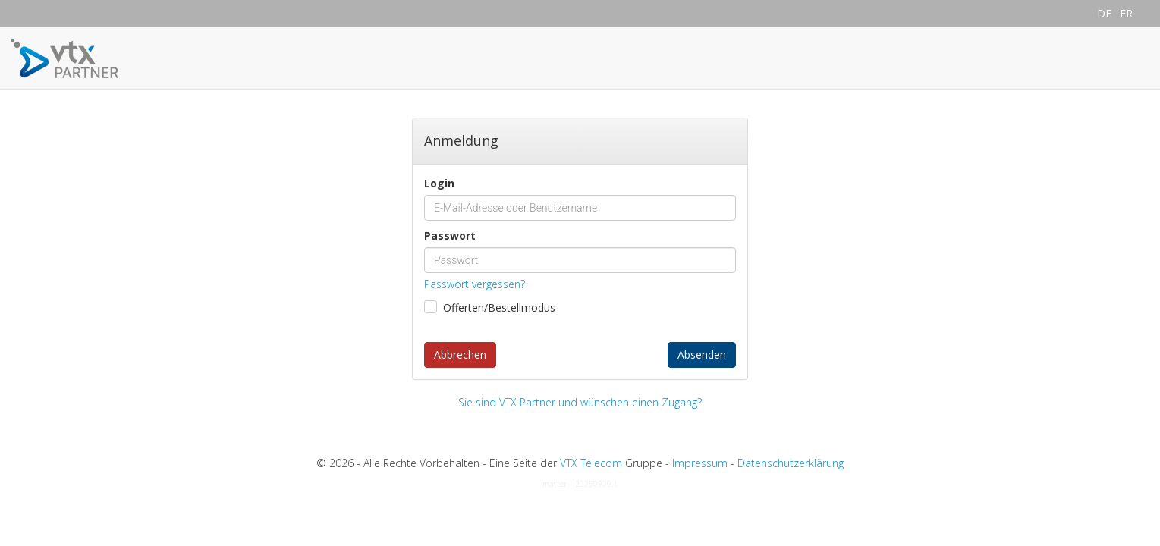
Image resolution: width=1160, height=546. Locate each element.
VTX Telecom (591, 463)
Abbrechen (460, 354)
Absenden (701, 354)
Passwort (450, 235)
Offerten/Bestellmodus (499, 307)
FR (1126, 13)
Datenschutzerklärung (790, 463)
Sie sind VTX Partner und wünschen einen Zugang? (580, 402)
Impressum (700, 463)
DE (1104, 13)
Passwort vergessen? (474, 284)
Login (439, 183)
